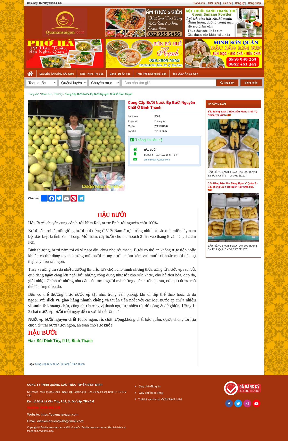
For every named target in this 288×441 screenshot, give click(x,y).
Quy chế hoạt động (151, 392)
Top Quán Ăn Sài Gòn (185, 73)
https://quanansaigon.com (59, 414)
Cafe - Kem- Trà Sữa (91, 73)
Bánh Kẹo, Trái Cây (52, 94)
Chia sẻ (33, 198)
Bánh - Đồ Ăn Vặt (120, 73)
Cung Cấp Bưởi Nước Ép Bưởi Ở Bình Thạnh (60, 364)
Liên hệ (227, 3)
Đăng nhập (254, 3)
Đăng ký (240, 3)
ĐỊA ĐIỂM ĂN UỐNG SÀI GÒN (57, 73)
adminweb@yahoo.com (157, 159)
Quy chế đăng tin (150, 386)
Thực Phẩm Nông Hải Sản (151, 73)
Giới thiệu (214, 3)
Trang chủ (199, 3)
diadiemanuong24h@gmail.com (60, 421)
